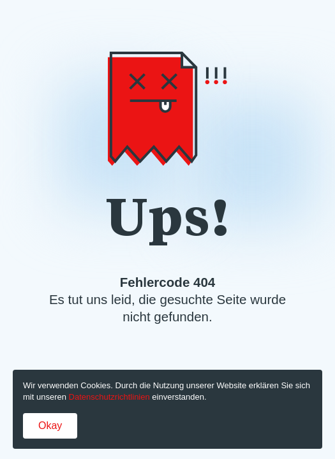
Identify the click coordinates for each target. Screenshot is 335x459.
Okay (50, 425)
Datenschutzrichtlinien (109, 397)
